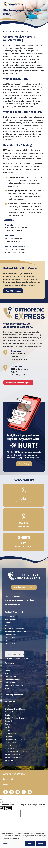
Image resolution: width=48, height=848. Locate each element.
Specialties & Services (17, 31)
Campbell (9, 712)
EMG (6, 667)
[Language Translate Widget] (14, 654)
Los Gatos (9, 235)
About (7, 596)
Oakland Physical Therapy (15, 739)
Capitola (9, 225)
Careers (8, 623)
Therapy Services (11, 683)
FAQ (6, 626)
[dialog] (24, 839)
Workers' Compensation (14, 686)
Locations (30, 600)
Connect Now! (24, 463)
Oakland (8, 736)
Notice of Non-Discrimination (15, 632)
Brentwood (9, 706)
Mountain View (10, 733)
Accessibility (9, 617)
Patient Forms (10, 638)
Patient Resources (12, 604)
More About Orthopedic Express (18, 382)
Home (5, 31)
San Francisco (10, 742)
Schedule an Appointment (24, 587)
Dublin (7, 724)
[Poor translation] (8, 808)
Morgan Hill (9, 730)
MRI (6, 674)
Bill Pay (6, 784)
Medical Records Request (14, 629)
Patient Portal (10, 641)
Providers (16, 596)
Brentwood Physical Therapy (15, 709)
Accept (40, 844)
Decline (30, 844)
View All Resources (13, 290)
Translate (22, 658)
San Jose (8, 745)
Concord (8, 721)
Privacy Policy (10, 644)
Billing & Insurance (12, 620)
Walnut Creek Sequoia (15, 246)
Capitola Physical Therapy (15, 718)
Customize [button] (5, 844)
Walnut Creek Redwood (14, 754)
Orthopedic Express (12, 680)
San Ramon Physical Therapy (16, 751)
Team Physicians (11, 647)
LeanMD (8, 670)
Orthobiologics (10, 677)
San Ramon (9, 748)
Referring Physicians (14, 694)
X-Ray (7, 689)
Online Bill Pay (10, 635)
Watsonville (9, 760)
